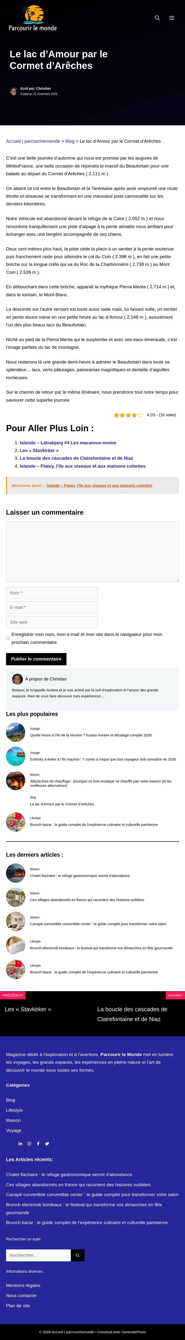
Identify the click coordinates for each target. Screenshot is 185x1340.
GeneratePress (134, 1332)
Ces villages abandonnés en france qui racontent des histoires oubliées (87, 900)
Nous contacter (21, 1295)
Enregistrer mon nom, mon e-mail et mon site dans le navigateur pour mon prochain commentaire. (87, 638)
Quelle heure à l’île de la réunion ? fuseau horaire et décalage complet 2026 (91, 735)
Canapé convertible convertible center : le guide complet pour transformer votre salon (98, 924)
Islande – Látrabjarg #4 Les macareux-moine (68, 442)
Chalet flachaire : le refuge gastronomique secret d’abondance (80, 876)
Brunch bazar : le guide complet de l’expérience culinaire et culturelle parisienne (94, 824)
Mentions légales (23, 1285)
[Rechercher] (78, 1255)
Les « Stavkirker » (39, 450)
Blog (10, 1100)
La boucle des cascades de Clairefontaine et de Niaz (76, 458)
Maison (13, 1120)
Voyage (13, 1130)
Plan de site (18, 1305)
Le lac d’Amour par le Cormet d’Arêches (62, 804)
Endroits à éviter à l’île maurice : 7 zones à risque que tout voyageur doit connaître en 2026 (103, 759)
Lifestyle (14, 1110)
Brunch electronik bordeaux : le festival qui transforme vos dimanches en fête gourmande (101, 948)
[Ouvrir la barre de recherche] (157, 18)
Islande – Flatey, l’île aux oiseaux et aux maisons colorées (82, 466)
